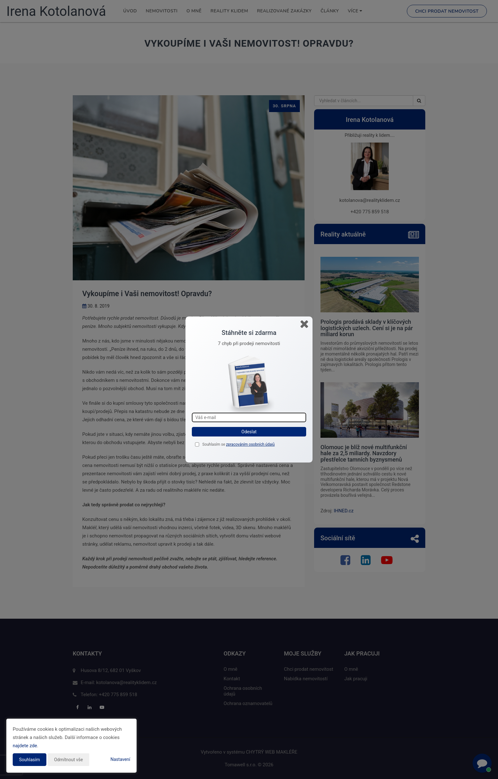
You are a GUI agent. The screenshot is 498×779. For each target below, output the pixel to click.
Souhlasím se (214, 444)
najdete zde (25, 746)
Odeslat (249, 431)
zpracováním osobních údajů (250, 444)
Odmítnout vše (68, 759)
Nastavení (120, 759)
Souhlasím (29, 759)
